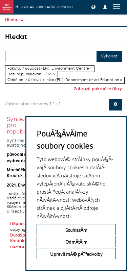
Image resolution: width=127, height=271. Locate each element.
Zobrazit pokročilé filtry (98, 89)
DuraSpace (21, 235)
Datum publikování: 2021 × (31, 74)
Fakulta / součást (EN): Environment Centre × (49, 68)
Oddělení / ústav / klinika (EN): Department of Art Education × (64, 80)
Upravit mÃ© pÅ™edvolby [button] (76, 253)
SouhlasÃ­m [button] (76, 229)
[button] (93, 7)
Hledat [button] (14, 20)
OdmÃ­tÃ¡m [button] (76, 241)
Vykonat (109, 56)
